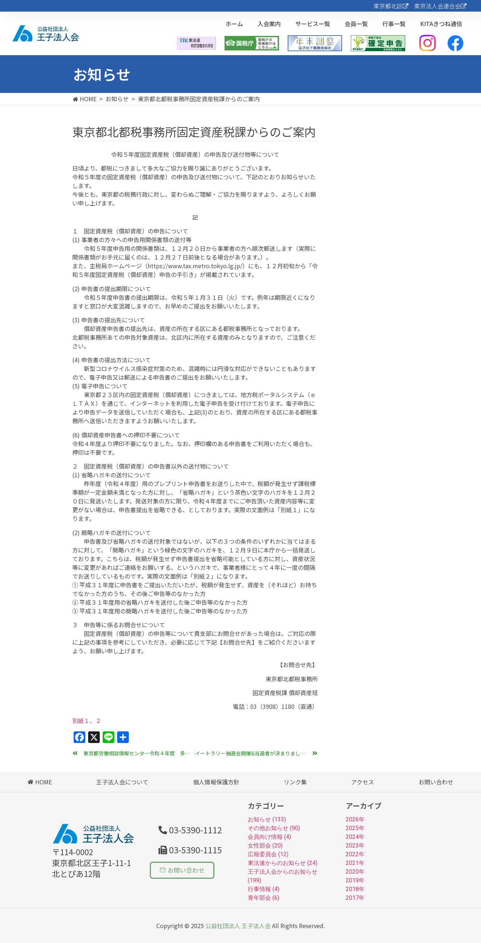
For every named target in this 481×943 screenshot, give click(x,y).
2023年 (355, 845)
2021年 (355, 863)
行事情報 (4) (263, 889)
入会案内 (269, 23)
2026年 (355, 819)
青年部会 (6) (263, 897)
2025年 (355, 828)
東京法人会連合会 (440, 5)
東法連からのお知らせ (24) (282, 863)
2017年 (355, 897)
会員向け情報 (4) (269, 836)
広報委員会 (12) (268, 854)
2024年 (355, 836)
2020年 (355, 871)
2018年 (355, 889)
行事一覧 (394, 23)
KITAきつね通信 (441, 23)
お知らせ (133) (267, 819)
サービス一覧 (312, 23)
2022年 (355, 854)
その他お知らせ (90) (274, 828)
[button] (188, 849)
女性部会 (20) (265, 845)
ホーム (234, 23)
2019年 (355, 880)
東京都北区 (391, 5)
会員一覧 (356, 23)
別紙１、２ (86, 720)
